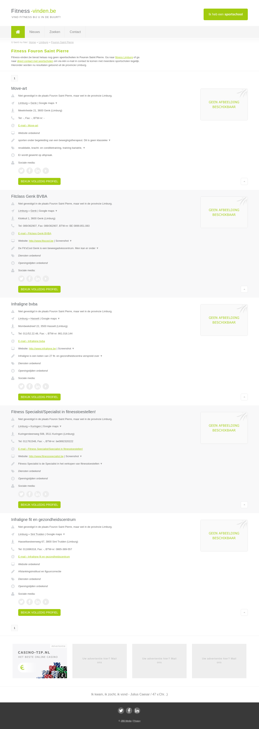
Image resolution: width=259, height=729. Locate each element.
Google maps (48, 103)
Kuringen (35, 426)
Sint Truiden (37, 534)
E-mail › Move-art (28, 125)
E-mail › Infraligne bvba (31, 341)
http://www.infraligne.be (42, 348)
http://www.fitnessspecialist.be (46, 456)
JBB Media (126, 721)
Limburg (23, 103)
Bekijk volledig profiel (39, 181)
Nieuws (34, 32)
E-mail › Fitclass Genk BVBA (34, 233)
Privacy (136, 721)
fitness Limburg (124, 57)
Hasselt (34, 318)
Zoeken (54, 32)
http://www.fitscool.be (41, 240)
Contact (75, 32)
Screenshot (64, 240)
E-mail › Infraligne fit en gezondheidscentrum (44, 556)
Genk (33, 103)
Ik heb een (226, 14)
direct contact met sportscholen (35, 61)
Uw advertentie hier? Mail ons (99, 660)
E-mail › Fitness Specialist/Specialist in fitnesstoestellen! (50, 448)
